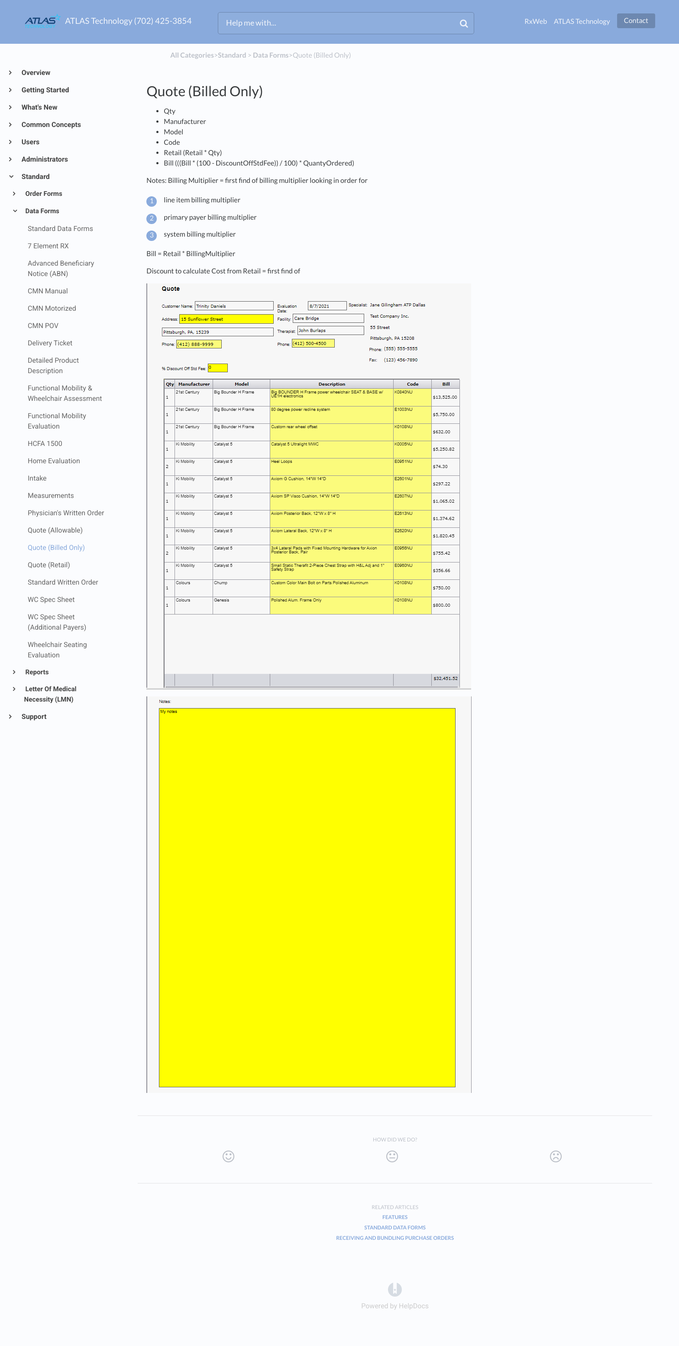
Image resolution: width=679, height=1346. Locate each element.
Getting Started (45, 90)
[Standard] (232, 55)
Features (394, 1217)
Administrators (44, 159)
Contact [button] (636, 20)
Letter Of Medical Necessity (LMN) (50, 694)
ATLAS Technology (582, 21)
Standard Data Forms (395, 1227)
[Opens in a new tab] (395, 1289)
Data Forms (41, 211)
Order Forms (43, 194)
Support (33, 716)
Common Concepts (51, 124)
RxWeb (535, 21)
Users (30, 142)
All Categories (192, 55)
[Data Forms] (271, 55)
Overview (35, 72)
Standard (35, 176)
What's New (39, 107)
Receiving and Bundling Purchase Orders (395, 1238)
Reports (36, 672)
